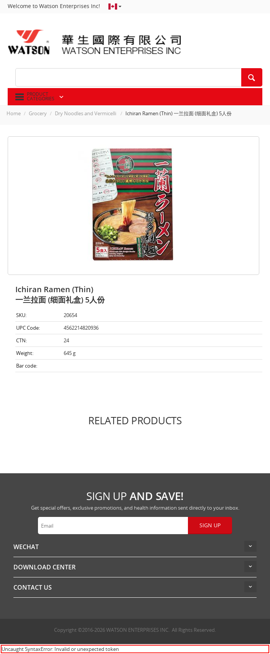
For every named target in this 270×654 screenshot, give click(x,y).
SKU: (21, 315)
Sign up (210, 525)
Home (14, 113)
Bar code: (26, 365)
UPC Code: (28, 327)
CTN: (21, 340)
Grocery (38, 113)
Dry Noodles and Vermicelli (86, 113)
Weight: (24, 353)
